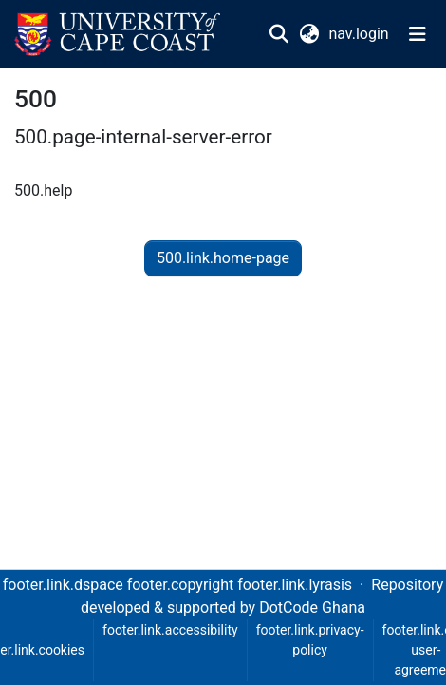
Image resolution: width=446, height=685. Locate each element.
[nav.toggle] (417, 34)
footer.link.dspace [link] (63, 585)
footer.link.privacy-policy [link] (310, 639)
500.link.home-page (223, 258)
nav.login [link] (359, 34)
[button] (117, 34)
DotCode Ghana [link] (312, 608)
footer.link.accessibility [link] (170, 629)
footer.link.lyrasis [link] (294, 585)
